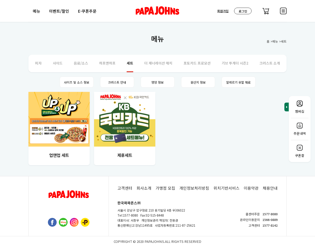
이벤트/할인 (59, 11)
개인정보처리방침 (194, 188)
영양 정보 (157, 82)
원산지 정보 (198, 82)
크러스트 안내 (117, 82)
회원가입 (223, 11)
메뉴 (36, 11)
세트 (284, 41)
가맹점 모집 (165, 188)
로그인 (243, 11)
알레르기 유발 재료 (238, 82)
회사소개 (143, 188)
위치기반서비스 (227, 188)
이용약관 (251, 188)
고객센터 (124, 188)
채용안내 (270, 188)
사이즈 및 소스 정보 (76, 82)
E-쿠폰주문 (87, 11)
